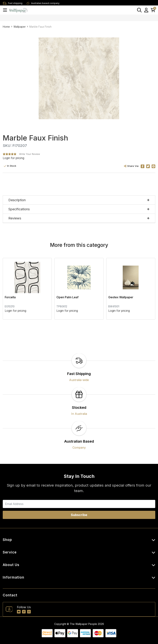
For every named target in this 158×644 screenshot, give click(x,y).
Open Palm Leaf (67, 297)
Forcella (10, 297)
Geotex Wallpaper (120, 297)
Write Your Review (29, 154)
